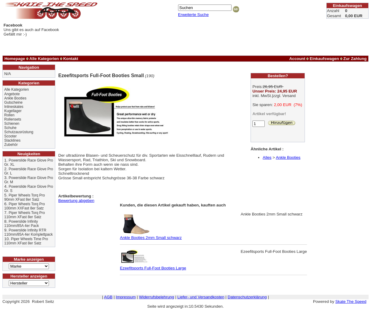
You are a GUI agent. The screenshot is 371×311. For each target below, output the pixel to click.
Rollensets (12, 119)
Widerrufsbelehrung (156, 297)
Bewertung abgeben (76, 200)
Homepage (15, 58)
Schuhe (10, 128)
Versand (289, 96)
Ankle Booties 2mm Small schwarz (150, 236)
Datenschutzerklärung (247, 297)
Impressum (126, 297)
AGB (108, 297)
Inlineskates (13, 107)
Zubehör (11, 145)
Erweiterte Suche (193, 14)
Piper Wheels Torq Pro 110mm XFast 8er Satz (24, 215)
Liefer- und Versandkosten (201, 297)
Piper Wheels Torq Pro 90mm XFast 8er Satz (24, 197)
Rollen (9, 115)
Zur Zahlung (354, 58)
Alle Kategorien (44, 58)
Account (297, 58)
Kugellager (12, 111)
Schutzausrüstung (18, 132)
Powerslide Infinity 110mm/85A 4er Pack (21, 223)
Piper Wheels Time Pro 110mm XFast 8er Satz (26, 241)
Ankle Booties (15, 98)
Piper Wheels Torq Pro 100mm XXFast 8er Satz (24, 206)
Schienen (11, 123)
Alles (267, 157)
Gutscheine (13, 102)
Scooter (10, 136)
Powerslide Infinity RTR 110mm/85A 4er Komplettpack (28, 232)
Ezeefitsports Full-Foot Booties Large (153, 266)
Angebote (12, 94)
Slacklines (12, 140)
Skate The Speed (350, 301)
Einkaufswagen (324, 58)
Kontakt (70, 58)
